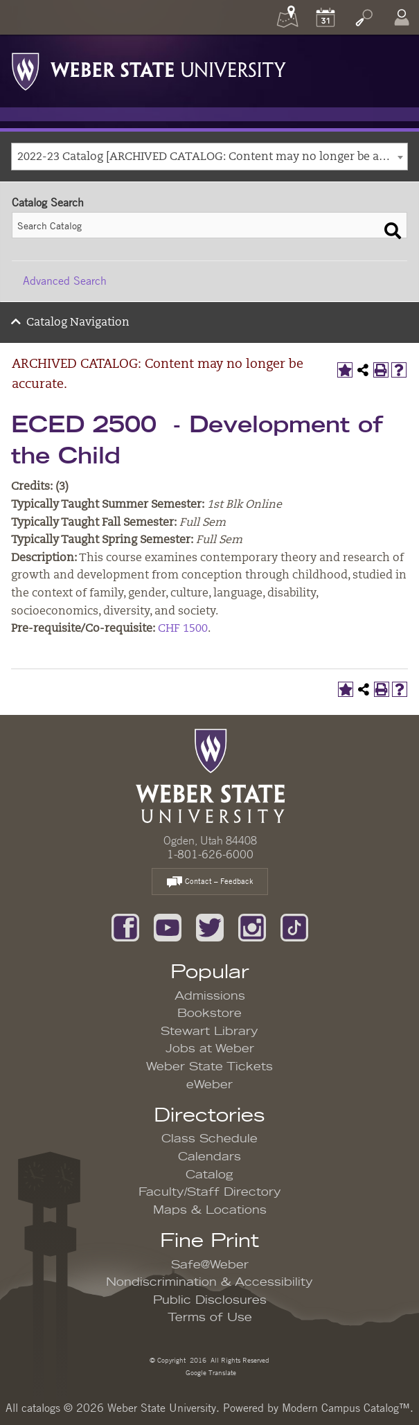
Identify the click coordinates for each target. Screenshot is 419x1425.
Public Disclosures (210, 1300)
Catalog (209, 1174)
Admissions (210, 996)
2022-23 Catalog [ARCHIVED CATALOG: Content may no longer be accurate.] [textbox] (212, 157)
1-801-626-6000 (210, 854)
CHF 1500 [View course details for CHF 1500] (183, 629)
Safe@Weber (210, 1265)
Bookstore (209, 1013)
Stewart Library (209, 1031)
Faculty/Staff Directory (210, 1192)
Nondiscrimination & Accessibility (209, 1282)
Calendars (209, 1156)
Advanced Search (65, 280)
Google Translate (210, 1372)
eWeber (209, 1084)
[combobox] (209, 156)
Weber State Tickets (209, 1066)
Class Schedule (209, 1138)
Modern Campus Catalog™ (346, 1408)
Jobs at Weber (210, 1048)
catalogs (40, 1408)
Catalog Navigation (78, 322)
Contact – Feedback (209, 882)
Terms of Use (210, 1317)
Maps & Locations (210, 1210)
